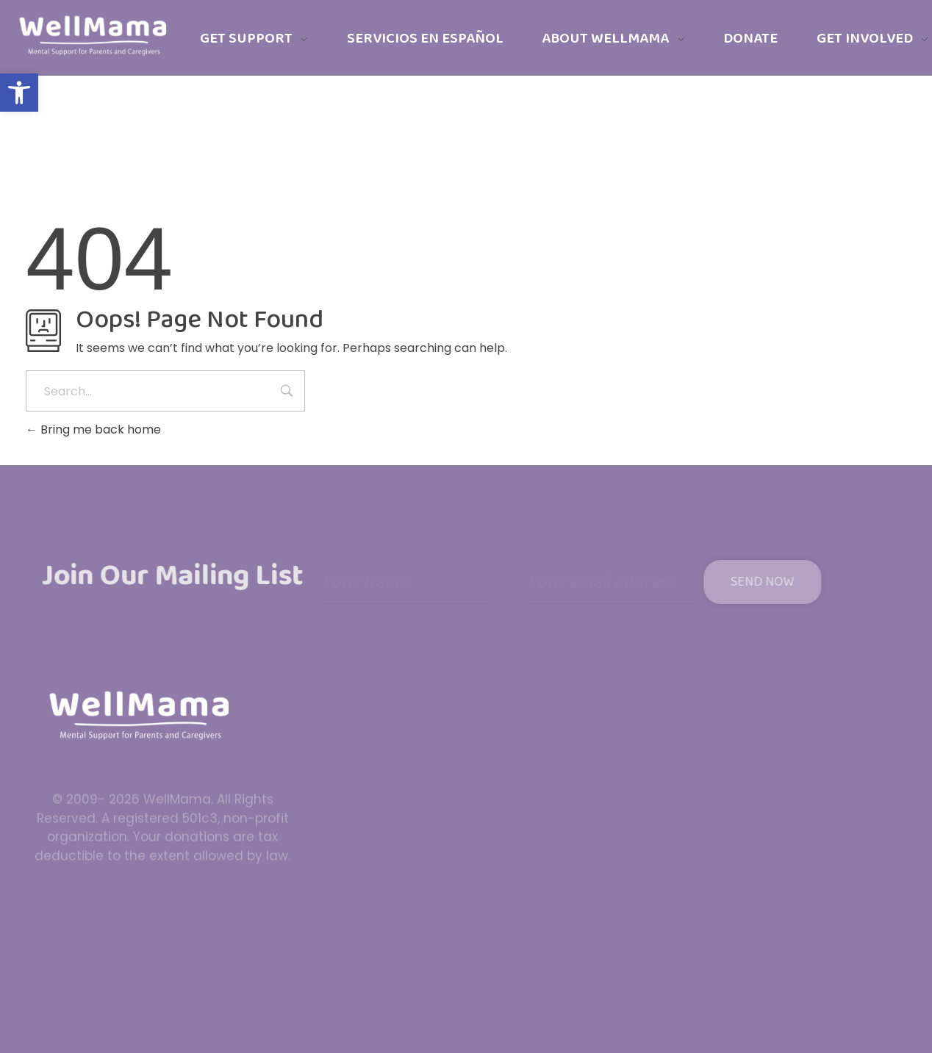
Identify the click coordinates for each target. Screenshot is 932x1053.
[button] (19, 92)
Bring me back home (93, 429)
